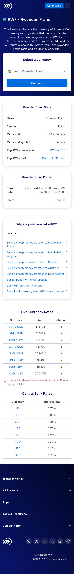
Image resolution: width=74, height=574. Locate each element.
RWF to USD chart (53, 158)
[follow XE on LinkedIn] (44, 541)
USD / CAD (16, 360)
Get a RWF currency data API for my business (37, 291)
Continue (37, 83)
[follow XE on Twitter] (36, 541)
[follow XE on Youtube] (60, 541)
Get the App (54, 5)
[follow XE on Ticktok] (68, 541)
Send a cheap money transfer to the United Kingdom (37, 254)
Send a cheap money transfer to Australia (37, 268)
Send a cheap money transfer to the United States (37, 244)
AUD (18, 441)
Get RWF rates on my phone (37, 285)
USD (18, 428)
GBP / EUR (16, 333)
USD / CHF (16, 353)
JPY (17, 408)
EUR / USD (16, 326)
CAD (18, 435)
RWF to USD (57, 150)
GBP (17, 455)
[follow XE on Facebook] (28, 541)
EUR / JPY (16, 366)
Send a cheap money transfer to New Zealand (37, 273)
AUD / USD (16, 373)
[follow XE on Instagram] (52, 541)
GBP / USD (16, 346)
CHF (17, 415)
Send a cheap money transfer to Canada (37, 262)
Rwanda (60, 200)
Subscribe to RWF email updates (37, 279)
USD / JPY (16, 340)
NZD (18, 448)
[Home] (8, 6)
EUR (17, 421)
